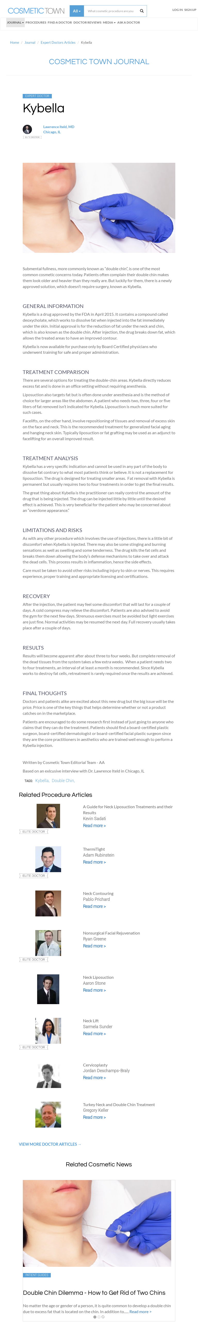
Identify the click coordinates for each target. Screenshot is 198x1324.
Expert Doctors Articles (58, 42)
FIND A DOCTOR (60, 22)
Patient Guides (37, 1275)
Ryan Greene (94, 939)
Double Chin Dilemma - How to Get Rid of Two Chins (94, 1293)
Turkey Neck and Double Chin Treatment (119, 1104)
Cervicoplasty (95, 1064)
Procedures (36, 22)
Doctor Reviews (87, 22)
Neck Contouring (98, 893)
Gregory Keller (95, 1110)
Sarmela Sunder (97, 1026)
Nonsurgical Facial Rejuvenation (111, 932)
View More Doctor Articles (48, 1144)
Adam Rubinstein (98, 855)
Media (109, 22)
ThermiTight (94, 849)
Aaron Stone (94, 983)
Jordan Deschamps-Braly (106, 1070)
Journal (15, 22)
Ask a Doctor (128, 22)
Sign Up (190, 10)
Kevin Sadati (94, 818)
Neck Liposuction (98, 977)
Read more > (94, 825)
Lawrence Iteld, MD (58, 126)
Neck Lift (91, 1020)
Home (14, 42)
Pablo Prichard (96, 899)
